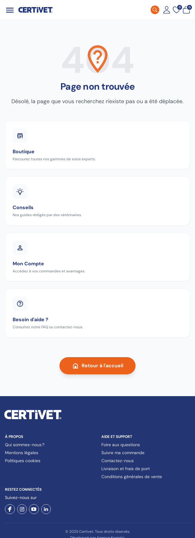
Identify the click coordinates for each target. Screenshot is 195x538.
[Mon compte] (166, 10)
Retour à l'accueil (97, 365)
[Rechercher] (154, 9)
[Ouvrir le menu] (10, 10)
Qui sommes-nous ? (24, 444)
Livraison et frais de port (125, 468)
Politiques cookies (22, 460)
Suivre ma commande (122, 452)
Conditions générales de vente (131, 476)
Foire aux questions (120, 444)
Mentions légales (21, 452)
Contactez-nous (117, 460)
